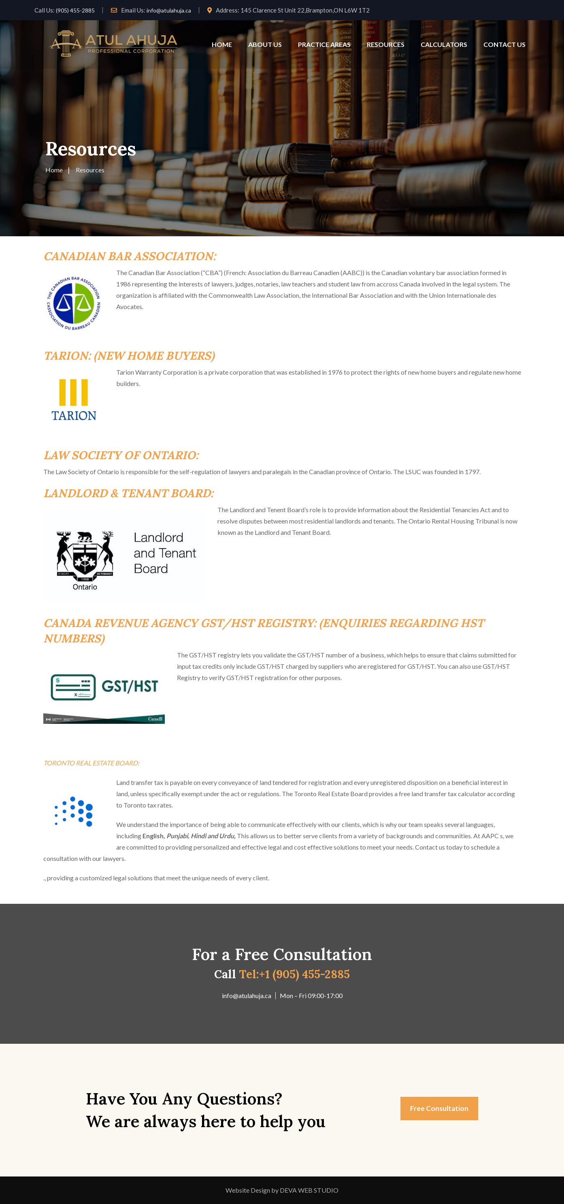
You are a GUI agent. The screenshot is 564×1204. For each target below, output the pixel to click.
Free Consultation (439, 1108)
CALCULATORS (444, 44)
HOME (222, 44)
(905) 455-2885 (75, 10)
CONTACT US (504, 44)
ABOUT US (265, 44)
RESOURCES (385, 44)
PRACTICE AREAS (324, 44)
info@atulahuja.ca (169, 10)
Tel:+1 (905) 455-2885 (294, 974)
